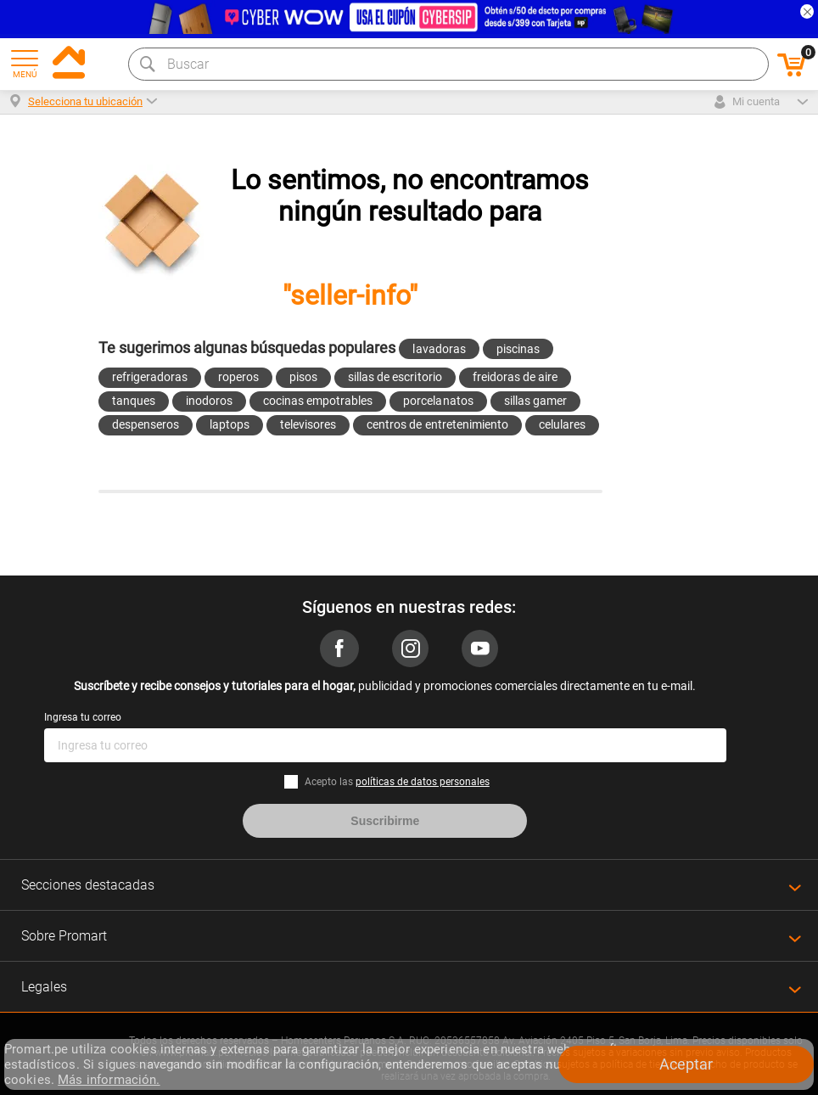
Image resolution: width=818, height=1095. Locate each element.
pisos (303, 377)
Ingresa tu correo (82, 717)
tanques (133, 400)
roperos (238, 377)
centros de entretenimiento (437, 424)
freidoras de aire (515, 377)
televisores (308, 424)
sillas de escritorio (394, 377)
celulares (562, 424)
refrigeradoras (150, 377)
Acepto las (397, 782)
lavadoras (438, 349)
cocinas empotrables (318, 400)
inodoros (209, 400)
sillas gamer (535, 400)
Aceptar (686, 1064)
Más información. (109, 1079)
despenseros (145, 424)
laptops (229, 424)
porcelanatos (438, 400)
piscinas (518, 349)
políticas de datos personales (423, 782)
